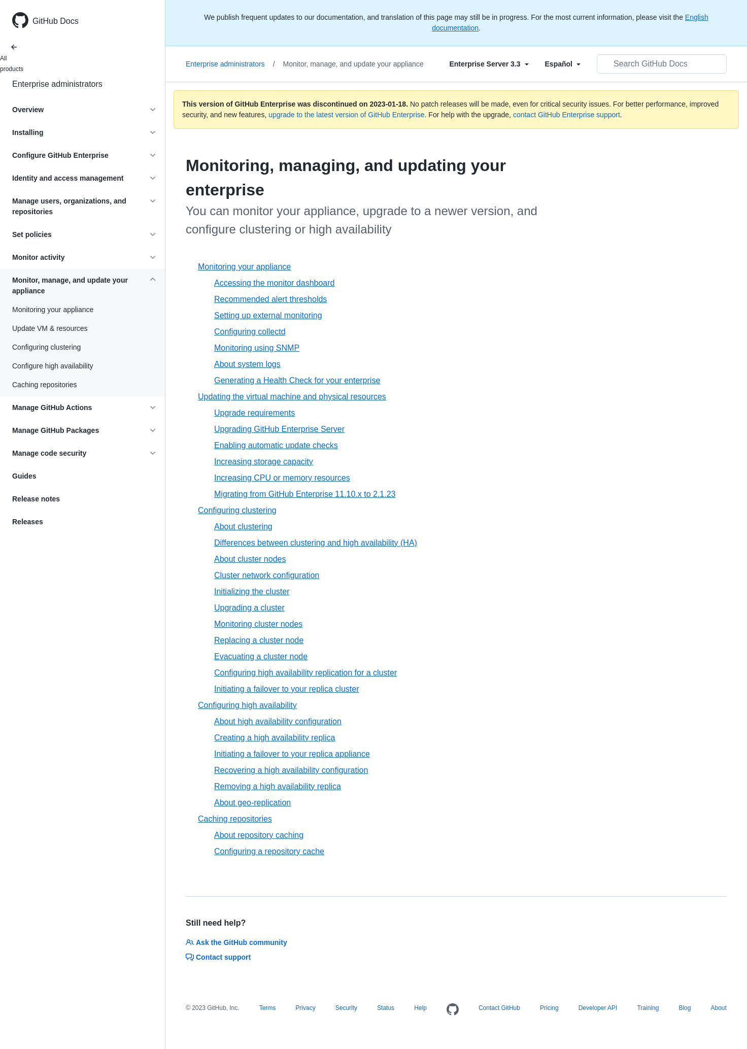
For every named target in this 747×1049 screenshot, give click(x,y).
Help (420, 1007)
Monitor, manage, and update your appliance (353, 64)
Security (346, 1007)
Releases (27, 522)
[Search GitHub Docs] (662, 64)
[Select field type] (488, 64)
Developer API (598, 1007)
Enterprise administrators (57, 84)
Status (385, 1007)
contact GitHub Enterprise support (566, 115)
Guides (24, 476)
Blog (684, 1007)
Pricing (549, 1007)
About (718, 1007)
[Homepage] (453, 1010)
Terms (267, 1007)
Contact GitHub (499, 1007)
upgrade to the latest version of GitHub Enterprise (346, 115)
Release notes (36, 499)
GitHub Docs (55, 21)
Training (648, 1007)
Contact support (218, 957)
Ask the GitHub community (236, 942)
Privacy (305, 1007)
